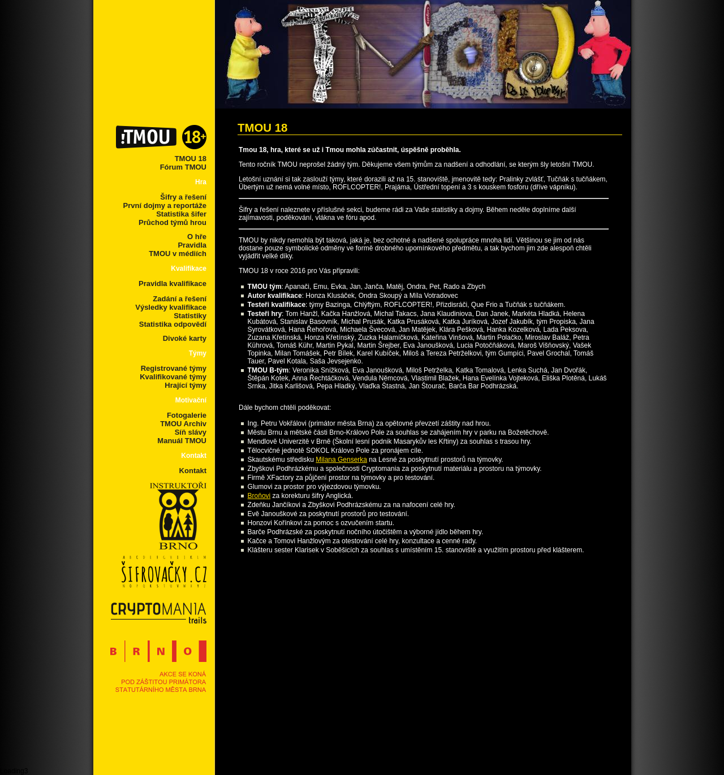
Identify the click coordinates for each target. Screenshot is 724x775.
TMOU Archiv (183, 423)
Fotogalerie (186, 415)
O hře (196, 236)
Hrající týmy (185, 385)
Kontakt (192, 470)
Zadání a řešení (179, 299)
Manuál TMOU (181, 440)
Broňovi (259, 496)
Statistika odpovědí (172, 324)
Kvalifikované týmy (173, 377)
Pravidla (192, 245)
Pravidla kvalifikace (172, 283)
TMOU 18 (190, 158)
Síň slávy (190, 432)
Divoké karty (184, 338)
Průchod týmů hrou (172, 222)
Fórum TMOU (183, 167)
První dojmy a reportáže (164, 205)
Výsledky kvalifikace (170, 307)
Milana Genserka (341, 460)
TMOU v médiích (177, 253)
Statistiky (190, 315)
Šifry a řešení (183, 197)
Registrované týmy (173, 368)
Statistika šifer (181, 214)
